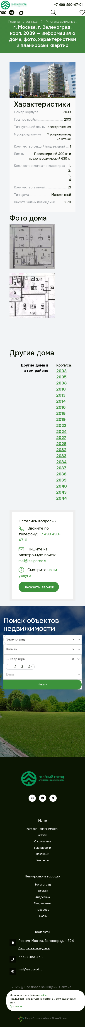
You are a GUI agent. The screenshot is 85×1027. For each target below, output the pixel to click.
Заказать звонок (38, 587)
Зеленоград (42, 884)
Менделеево (42, 903)
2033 (61, 455)
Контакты (42, 860)
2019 (61, 419)
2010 (61, 389)
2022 (61, 425)
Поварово (42, 910)
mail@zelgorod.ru (33, 561)
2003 (61, 371)
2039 (61, 480)
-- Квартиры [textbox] (41, 659)
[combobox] (43, 639)
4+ (30, 667)
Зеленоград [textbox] (41, 639)
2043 (61, 492)
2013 (61, 395)
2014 (61, 401)
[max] (21, 13)
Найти (42, 684)
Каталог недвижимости (42, 829)
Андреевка (42, 897)
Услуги (42, 835)
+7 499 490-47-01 (68, 5)
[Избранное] (82, 14)
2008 (61, 383)
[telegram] (11, 13)
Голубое (42, 891)
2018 (61, 413)
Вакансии (42, 854)
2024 (61, 431)
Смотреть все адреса (34, 948)
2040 (61, 486)
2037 (61, 468)
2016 (61, 407)
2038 (61, 474)
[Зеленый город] (13, 5)
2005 (61, 377)
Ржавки (43, 916)
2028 (61, 443)
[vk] (3, 13)
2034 (61, 461)
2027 (61, 437)
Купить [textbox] (41, 649)
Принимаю (16, 1006)
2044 (61, 498)
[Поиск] (53, 14)
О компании (42, 841)
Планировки (42, 848)
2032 (61, 449)
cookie (43, 995)
